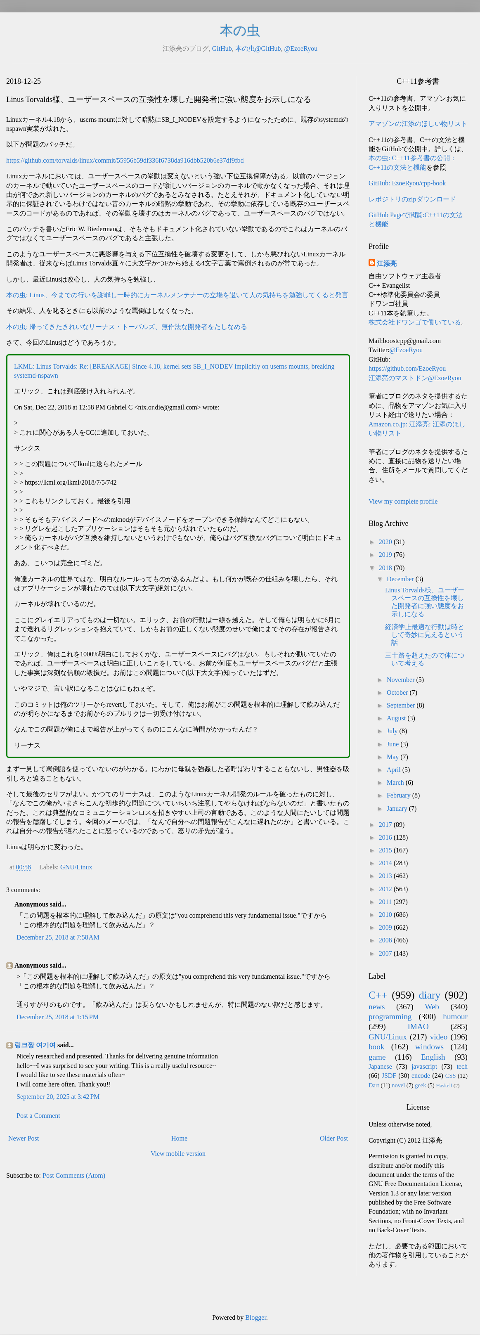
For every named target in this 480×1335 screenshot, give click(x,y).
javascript (424, 1066)
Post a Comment (38, 1115)
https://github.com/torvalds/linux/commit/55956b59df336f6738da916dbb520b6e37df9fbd (125, 160)
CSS (450, 1075)
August (397, 718)
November (401, 679)
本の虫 (240, 30)
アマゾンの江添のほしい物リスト (418, 123)
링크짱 (24, 1045)
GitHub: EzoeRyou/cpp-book (407, 183)
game (377, 1057)
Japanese (380, 1066)
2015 (386, 850)
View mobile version (178, 1153)
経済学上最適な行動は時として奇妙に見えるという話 (424, 634)
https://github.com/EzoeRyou (407, 368)
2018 (386, 567)
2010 (386, 914)
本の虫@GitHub (258, 48)
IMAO (417, 1026)
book (376, 1046)
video (439, 1036)
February (399, 795)
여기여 (46, 1045)
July (393, 730)
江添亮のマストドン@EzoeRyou (415, 377)
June (393, 744)
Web (432, 1006)
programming (390, 1016)
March (396, 782)
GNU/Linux (76, 867)
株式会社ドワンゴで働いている (415, 322)
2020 (386, 541)
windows (429, 1046)
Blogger (255, 1317)
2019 (386, 554)
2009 (386, 927)
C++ (378, 995)
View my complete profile (403, 501)
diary (430, 995)
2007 (386, 953)
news (377, 1006)
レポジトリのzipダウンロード (412, 199)
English (433, 1057)
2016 (386, 837)
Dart (374, 1085)
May (393, 756)
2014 (386, 862)
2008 (386, 940)
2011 (386, 901)
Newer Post (23, 1138)
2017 (386, 824)
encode (420, 1075)
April (394, 769)
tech (462, 1066)
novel (398, 1085)
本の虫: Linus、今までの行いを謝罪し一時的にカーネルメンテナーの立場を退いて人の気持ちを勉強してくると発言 (177, 294)
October (398, 692)
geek (420, 1085)
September (401, 705)
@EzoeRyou (300, 48)
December (401, 578)
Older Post (334, 1138)
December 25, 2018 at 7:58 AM (58, 937)
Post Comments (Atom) (74, 1175)
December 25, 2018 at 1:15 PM (58, 1016)
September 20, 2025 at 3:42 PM (58, 1096)
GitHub (222, 48)
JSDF (389, 1075)
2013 (386, 875)
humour (455, 1016)
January (398, 808)
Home (179, 1138)
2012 (386, 888)
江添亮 (387, 263)
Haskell (444, 1086)
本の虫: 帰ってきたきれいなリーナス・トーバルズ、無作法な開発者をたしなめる (126, 326)
